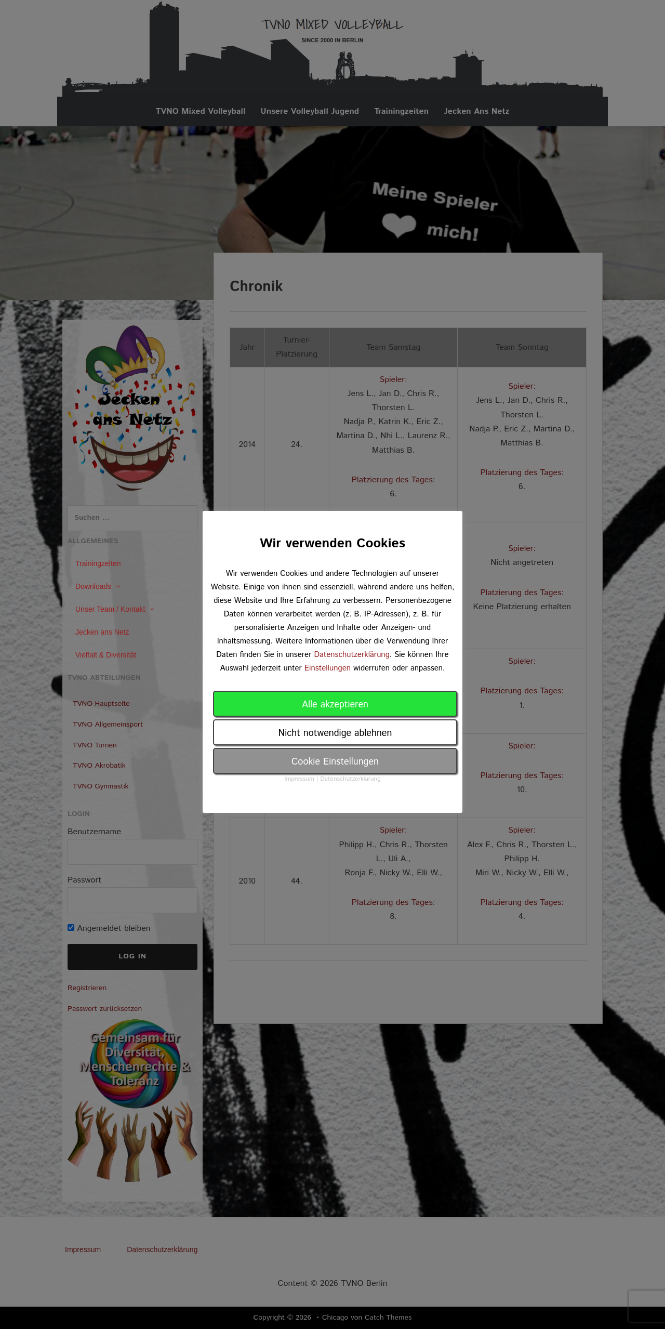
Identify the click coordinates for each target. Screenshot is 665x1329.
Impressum (299, 778)
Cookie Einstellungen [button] (335, 762)
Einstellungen (327, 668)
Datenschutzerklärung (351, 654)
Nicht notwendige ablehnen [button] (335, 733)
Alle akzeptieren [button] (335, 705)
